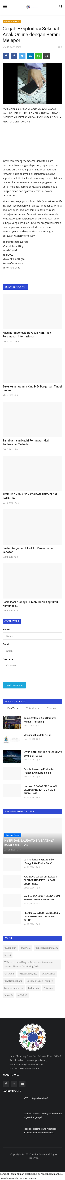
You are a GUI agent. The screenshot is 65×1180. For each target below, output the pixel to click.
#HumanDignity (28, 973)
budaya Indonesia (13, 988)
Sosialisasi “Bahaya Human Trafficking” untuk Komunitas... (31, 603)
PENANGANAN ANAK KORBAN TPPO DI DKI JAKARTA (30, 496)
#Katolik (48, 988)
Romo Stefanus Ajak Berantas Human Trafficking (40, 720)
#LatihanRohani (13, 980)
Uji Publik (9, 973)
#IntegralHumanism (46, 947)
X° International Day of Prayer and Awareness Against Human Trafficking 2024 (29, 964)
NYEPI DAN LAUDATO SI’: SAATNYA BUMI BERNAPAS (43, 754)
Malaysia (26, 947)
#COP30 (22, 995)
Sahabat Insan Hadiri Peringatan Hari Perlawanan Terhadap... (26, 442)
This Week (12, 708)
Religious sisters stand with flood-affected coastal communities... (40, 1131)
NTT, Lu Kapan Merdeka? (36, 1098)
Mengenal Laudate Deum (37, 735)
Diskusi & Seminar (12, 21)
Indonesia (33, 988)
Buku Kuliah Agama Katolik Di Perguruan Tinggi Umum (32, 388)
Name (6, 629)
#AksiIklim (10, 947)
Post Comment (14, 685)
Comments (11, 621)
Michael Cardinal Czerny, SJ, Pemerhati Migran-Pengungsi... (43, 1115)
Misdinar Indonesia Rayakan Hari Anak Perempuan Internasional (27, 334)
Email (6, 644)
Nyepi (7, 955)
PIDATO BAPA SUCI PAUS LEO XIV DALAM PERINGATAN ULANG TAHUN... (42, 917)
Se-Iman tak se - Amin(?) (40, 980)
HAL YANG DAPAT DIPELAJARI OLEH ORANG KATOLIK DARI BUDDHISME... (40, 790)
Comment (9, 659)
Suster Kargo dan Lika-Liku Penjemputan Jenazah (28, 550)
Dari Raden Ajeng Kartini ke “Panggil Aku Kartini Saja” (39, 771)
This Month (32, 708)
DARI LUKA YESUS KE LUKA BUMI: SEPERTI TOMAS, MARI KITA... (42, 898)
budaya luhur (48, 973)
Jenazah (8, 995)
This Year (52, 708)
